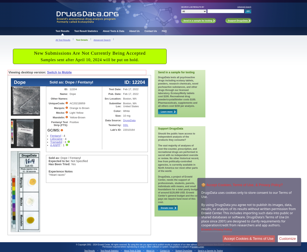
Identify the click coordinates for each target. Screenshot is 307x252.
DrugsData (129, 120)
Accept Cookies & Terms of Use (249, 239)
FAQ (164, 31)
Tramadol (56, 142)
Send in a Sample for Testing (210, 251)
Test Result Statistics (86, 31)
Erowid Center (198, 247)
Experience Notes (61, 171)
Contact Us (150, 31)
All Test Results (63, 40)
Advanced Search (244, 7)
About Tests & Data (113, 31)
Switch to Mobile (59, 72)
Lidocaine (56, 139)
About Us (134, 31)
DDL (125, 125)
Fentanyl (55, 135)
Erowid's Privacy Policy (216, 229)
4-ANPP (55, 145)
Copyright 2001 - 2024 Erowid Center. (94, 245)
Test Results (62, 31)
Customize (287, 239)
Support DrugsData (183, 251)
